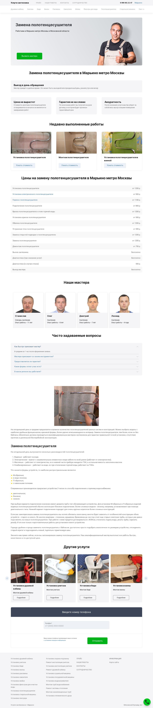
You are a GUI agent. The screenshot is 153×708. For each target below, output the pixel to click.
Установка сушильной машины (58, 673)
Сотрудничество (79, 3)
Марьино (138, 3)
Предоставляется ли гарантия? (27, 361)
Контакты (64, 3)
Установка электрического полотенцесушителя (33, 194)
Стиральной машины (127, 9)
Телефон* (48, 623)
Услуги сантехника (20, 3)
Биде (39, 9)
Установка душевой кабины (22, 659)
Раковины (56, 9)
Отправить (97, 641)
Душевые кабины (17, 9)
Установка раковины (19, 673)
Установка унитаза (18, 662)
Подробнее (21, 598)
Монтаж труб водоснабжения (57, 685)
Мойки (77, 9)
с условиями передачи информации (55, 640)
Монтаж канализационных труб (58, 692)
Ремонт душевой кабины (56, 670)
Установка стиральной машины (23, 694)
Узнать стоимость (24, 165)
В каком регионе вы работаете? (27, 372)
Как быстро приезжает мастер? (27, 347)
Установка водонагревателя (57, 681)
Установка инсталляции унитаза (59, 666)
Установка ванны (18, 670)
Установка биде (17, 666)
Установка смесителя (19, 677)
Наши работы (51, 3)
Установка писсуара (19, 698)
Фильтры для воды (91, 9)
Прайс (38, 3)
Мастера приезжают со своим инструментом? (34, 356)
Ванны (46, 9)
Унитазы (30, 9)
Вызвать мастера (29, 56)
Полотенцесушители (108, 9)
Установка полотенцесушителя (23, 691)
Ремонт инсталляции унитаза (57, 662)
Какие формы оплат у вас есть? (27, 366)
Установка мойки (18, 681)
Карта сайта (114, 662)
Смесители (68, 9)
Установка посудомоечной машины (60, 677)
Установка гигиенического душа (59, 696)
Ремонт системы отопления (57, 688)
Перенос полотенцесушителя (25, 200)
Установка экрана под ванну (57, 659)
